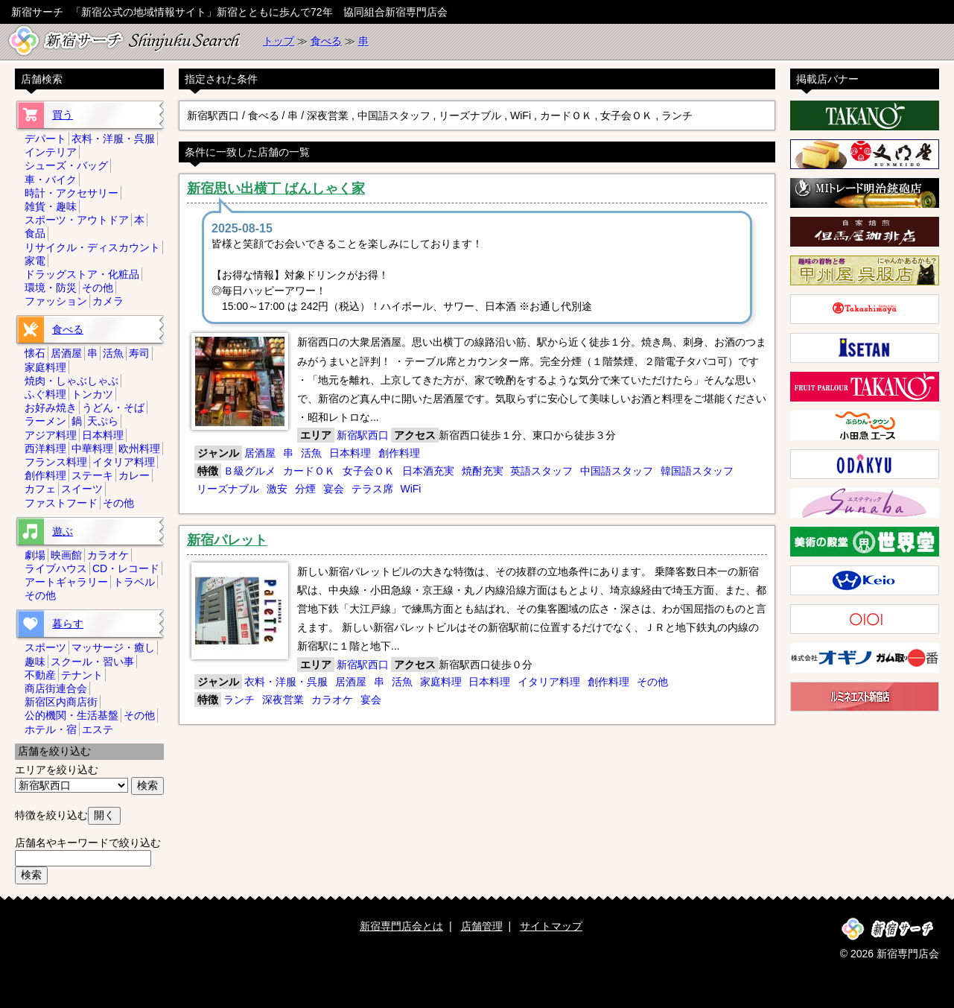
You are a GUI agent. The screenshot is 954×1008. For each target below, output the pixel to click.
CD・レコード (125, 568)
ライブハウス (56, 568)
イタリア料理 (549, 682)
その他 (652, 682)
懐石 (35, 353)
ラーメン (45, 421)
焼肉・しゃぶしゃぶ (71, 381)
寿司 (139, 353)
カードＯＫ (309, 471)
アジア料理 (51, 435)
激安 (277, 489)
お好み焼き (51, 407)
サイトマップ (551, 926)
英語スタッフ (541, 471)
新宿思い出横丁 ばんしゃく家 (276, 188)
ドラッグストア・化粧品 (82, 274)
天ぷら (102, 421)
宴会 (333, 489)
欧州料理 (139, 448)
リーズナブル (228, 489)
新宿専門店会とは (401, 926)
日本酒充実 (428, 471)
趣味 (35, 662)
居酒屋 (260, 453)
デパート (45, 139)
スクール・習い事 (92, 662)
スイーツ (82, 489)
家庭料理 (441, 682)
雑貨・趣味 (51, 206)
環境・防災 (51, 288)
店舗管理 (482, 926)
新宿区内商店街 (61, 702)
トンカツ (92, 394)
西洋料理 (45, 448)
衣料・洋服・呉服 (286, 682)
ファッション (56, 301)
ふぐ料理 (45, 394)
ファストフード (61, 503)
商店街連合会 (56, 688)
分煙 (305, 489)
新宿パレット (227, 540)
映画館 (66, 555)
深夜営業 (283, 700)
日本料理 (350, 453)
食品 (35, 233)
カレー (134, 475)
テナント (82, 675)
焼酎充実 (482, 471)
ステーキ (92, 475)
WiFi (410, 489)
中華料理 (92, 448)
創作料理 (399, 453)
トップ (278, 41)
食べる (326, 41)
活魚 (311, 453)
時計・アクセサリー (71, 193)
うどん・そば (113, 407)
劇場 (35, 555)
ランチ (239, 700)
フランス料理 (56, 462)
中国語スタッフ (616, 471)
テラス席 (372, 489)
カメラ (108, 301)
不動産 (40, 675)
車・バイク (51, 180)
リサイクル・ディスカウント (92, 247)
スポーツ (45, 647)
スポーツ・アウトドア (77, 220)
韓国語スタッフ (697, 471)
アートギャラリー (66, 582)
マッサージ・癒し (113, 647)
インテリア (51, 152)
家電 (35, 261)
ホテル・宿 (51, 729)
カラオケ (332, 700)
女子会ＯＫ (369, 471)
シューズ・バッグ (66, 165)
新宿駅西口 (363, 435)
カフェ (40, 489)
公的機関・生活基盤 (71, 715)
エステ (97, 729)
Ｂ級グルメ (249, 471)
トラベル (134, 582)
